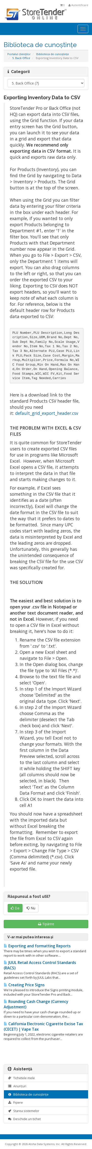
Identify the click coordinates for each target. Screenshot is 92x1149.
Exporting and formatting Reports (37, 946)
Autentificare (78, 5)
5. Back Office (21, 58)
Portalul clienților (19, 54)
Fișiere (15, 1102)
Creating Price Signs (24, 985)
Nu (31, 908)
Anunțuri (17, 1086)
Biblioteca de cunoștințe (52, 54)
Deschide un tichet (24, 1119)
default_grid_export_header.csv (46, 413)
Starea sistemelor (23, 1111)
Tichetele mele (21, 1078)
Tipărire (46, 924)
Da (15, 908)
